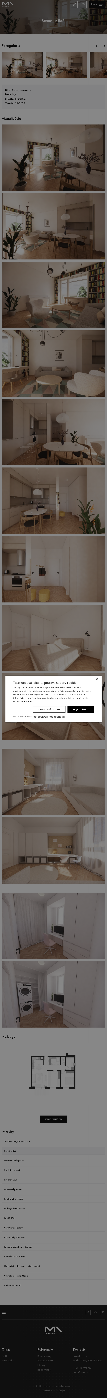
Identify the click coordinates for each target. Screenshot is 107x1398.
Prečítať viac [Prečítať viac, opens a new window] (27, 701)
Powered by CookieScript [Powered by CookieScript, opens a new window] (23, 717)
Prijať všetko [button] (80, 709)
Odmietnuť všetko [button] (49, 709)
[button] (49, 716)
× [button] (97, 679)
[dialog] (53, 699)
